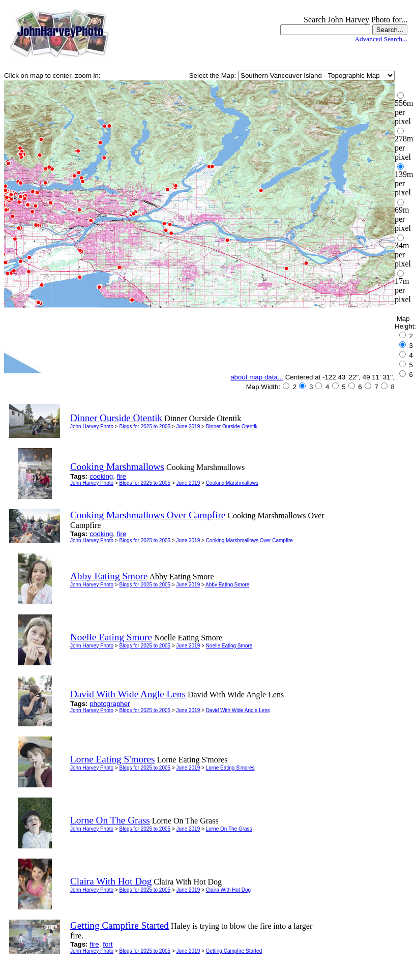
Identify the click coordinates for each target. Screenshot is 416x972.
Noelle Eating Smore (229, 646)
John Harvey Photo (91, 426)
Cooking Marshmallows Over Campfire (249, 540)
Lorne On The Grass (229, 829)
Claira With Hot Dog (228, 890)
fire (122, 476)
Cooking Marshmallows (232, 483)
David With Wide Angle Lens (238, 710)
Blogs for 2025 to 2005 (144, 426)
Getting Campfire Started (234, 951)
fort (107, 944)
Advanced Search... (380, 39)
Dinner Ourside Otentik (232, 426)
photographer (110, 704)
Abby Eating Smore (227, 584)
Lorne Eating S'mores (230, 768)
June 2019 (188, 426)
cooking (101, 476)
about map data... (256, 377)
